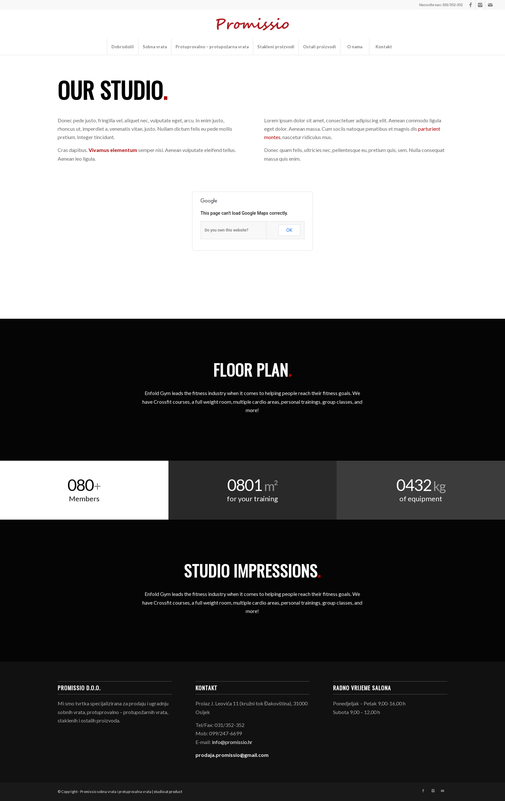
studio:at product (168, 791)
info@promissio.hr (232, 742)
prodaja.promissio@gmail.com (232, 755)
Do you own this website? (227, 230)
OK (289, 230)
